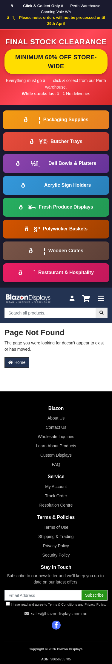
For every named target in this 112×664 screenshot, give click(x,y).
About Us (56, 418)
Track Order (56, 495)
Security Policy (56, 555)
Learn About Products (56, 445)
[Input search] (50, 313)
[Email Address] (43, 595)
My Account (56, 486)
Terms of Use (56, 527)
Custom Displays (56, 455)
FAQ (56, 464)
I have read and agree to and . (56, 604)
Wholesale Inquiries (56, 436)
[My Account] (72, 299)
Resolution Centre (56, 505)
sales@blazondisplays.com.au (59, 613)
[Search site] (102, 313)
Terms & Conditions (62, 604)
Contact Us (56, 427)
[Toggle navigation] (101, 298)
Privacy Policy (56, 545)
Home (16, 362)
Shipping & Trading (55, 536)
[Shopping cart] (86, 298)
